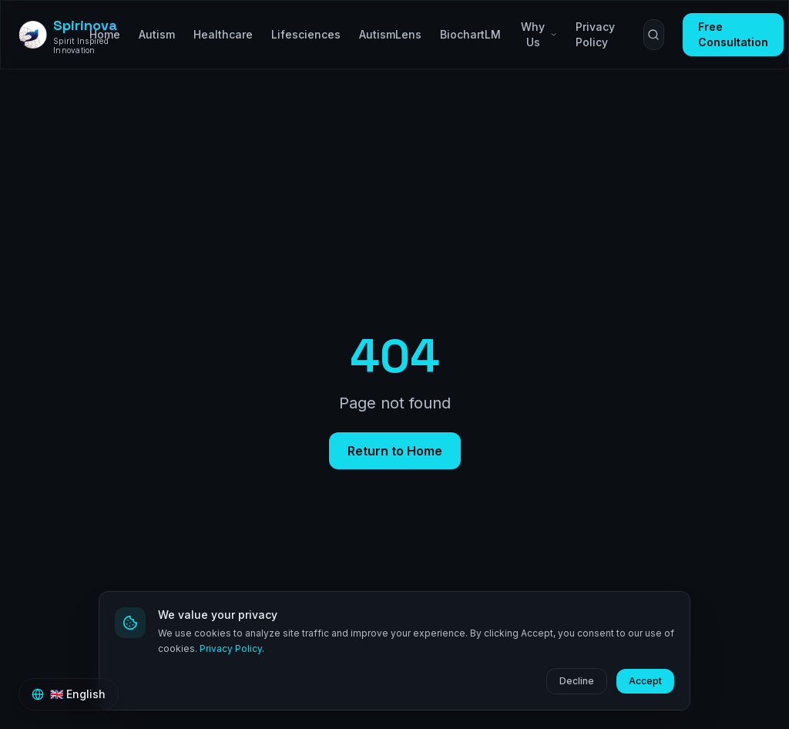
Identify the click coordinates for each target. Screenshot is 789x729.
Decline (576, 681)
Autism (157, 34)
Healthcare (223, 34)
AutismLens (390, 34)
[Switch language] (68, 694)
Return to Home (394, 451)
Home (104, 34)
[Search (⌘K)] (653, 34)
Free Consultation (733, 34)
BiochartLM (470, 34)
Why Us (539, 34)
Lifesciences (306, 34)
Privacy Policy (231, 648)
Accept (645, 681)
